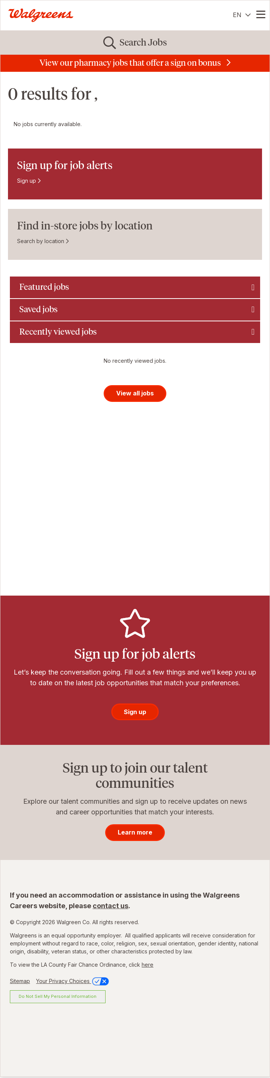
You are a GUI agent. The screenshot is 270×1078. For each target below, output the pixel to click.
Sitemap (20, 981)
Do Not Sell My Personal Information (57, 996)
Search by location (40, 241)
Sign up (26, 180)
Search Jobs (143, 42)
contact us (110, 906)
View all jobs (135, 393)
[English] (242, 15)
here (147, 964)
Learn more (135, 832)
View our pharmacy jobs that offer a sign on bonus (130, 63)
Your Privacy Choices (73, 981)
